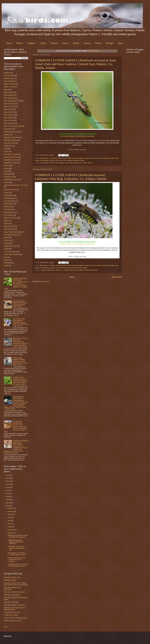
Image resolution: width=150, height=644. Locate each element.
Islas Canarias (8, 215)
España (6, 168)
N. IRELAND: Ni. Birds (11, 615)
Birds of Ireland (8, 123)
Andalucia (7, 73)
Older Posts (117, 277)
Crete (5, 148)
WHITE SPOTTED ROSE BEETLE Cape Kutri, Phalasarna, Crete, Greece (20, 322)
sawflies (69, 160)
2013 (8, 478)
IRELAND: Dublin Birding (12, 595)
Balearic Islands (9, 78)
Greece (65, 43)
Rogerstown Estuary (10, 246)
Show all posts (93, 51)
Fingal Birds (7, 174)
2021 (8, 503)
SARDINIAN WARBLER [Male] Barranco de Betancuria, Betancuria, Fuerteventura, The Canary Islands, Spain (16, 447)
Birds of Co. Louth (9, 106)
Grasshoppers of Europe (11, 179)
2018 (8, 493)
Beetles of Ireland (9, 87)
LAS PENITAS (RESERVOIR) (16, 426)
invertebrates (106, 158)
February (11, 511)
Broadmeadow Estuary (11, 132)
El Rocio (6, 165)
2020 (8, 499)
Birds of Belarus (9, 95)
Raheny (51, 160)
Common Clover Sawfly (63, 158)
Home (9, 43)
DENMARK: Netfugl (10, 580)
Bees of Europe (9, 81)
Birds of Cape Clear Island (12, 101)
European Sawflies (78, 158)
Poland (98, 43)
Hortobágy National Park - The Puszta (16, 185)
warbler (6, 265)
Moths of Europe (9, 226)
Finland (54, 43)
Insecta (86, 158)
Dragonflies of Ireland (10, 163)
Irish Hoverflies (8, 204)
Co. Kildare (51, 265)
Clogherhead (8, 146)
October (10, 533)
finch (5, 257)
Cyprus (43, 43)
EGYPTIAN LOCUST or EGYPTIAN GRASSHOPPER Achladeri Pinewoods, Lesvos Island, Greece (20, 343)
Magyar (6, 220)
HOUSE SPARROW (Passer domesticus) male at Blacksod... (16, 559)
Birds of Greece (9, 120)
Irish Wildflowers (9, 212)
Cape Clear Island (9, 143)
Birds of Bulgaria (9, 98)
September (11, 530)
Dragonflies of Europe (11, 160)
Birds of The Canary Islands (12, 126)
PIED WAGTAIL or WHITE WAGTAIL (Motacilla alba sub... (16, 548)
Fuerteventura (8, 177)
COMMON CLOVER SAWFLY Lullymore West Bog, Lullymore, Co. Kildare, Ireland (70, 176)
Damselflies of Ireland (11, 154)
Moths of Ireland (9, 229)
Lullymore (52, 268)
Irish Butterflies (8, 195)
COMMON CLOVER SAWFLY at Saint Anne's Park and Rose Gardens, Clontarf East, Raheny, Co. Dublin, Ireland (75, 64)
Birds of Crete (8, 109)
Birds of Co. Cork (9, 103)
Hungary (6, 192)
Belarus (19, 43)
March (10, 514)
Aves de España (9, 75)
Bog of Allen (43, 265)
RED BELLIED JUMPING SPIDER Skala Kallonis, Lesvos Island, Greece (20, 361)
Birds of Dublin (8, 92)
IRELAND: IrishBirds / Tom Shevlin (15, 605)
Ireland (76, 43)
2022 (8, 506)
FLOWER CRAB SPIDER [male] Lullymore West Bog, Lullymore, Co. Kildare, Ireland (20, 381)
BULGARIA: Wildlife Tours (12, 577)
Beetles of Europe (9, 84)
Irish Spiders (8, 209)
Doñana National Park (11, 157)
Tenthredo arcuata (78, 160)
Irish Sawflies (44, 160)
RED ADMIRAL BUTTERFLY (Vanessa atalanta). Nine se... (17, 554)
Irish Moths (7, 206)
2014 (8, 481)
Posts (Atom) (45, 281)
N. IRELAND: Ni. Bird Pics (12, 612)
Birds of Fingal (8, 118)
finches (6, 260)
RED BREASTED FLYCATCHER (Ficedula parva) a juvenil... (17, 565)
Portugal (109, 43)
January (10, 508)
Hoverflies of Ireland (10, 190)
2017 (8, 490)
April (9, 517)
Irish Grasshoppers (10, 201)
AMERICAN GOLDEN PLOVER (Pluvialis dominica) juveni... (17, 536)
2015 (8, 484)
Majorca (6, 223)
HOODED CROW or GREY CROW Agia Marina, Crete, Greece (20, 303)
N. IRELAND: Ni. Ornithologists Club (15, 618)
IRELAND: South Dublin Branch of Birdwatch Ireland (14, 608)
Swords (6, 249)
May (9, 520)
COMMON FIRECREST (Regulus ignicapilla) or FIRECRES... (15, 541)
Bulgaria (31, 43)
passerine (7, 263)
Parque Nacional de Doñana (13, 232)
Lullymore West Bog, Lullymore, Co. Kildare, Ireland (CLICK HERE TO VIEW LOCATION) (69, 270)
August (10, 526)
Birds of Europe (9, 115)
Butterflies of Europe (10, 140)
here (73, 136)
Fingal (6, 171)
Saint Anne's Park (60, 160)
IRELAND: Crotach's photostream (14, 592)
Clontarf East (44, 158)
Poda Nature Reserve (11, 235)
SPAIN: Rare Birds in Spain (12, 621)
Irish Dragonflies (9, 198)
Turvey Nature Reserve (11, 254)
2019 (8, 496)
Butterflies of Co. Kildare (11, 137)
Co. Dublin (52, 158)
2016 (8, 487)
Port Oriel (7, 240)
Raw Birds (45, 155)
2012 (8, 475)
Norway (87, 43)
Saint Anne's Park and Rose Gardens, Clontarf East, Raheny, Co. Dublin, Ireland (66, 163)
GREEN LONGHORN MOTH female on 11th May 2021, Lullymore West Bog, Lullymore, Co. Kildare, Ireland (16, 283)
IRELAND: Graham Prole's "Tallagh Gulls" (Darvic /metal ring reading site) (16, 584)
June (9, 523)
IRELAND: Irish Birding (11, 602)
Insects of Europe (95, 158)
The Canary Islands (10, 251)
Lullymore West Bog (62, 268)
